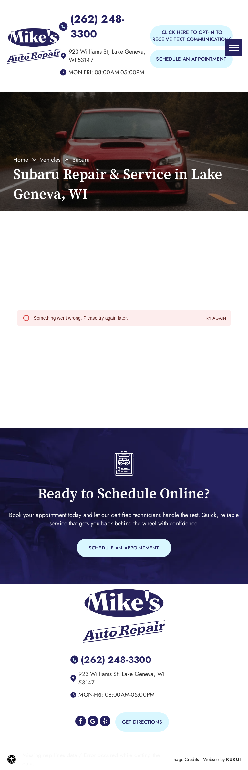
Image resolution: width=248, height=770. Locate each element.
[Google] (93, 722)
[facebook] (80, 722)
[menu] (233, 47)
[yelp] (105, 722)
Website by (214, 759)
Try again (214, 318)
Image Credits (185, 759)
